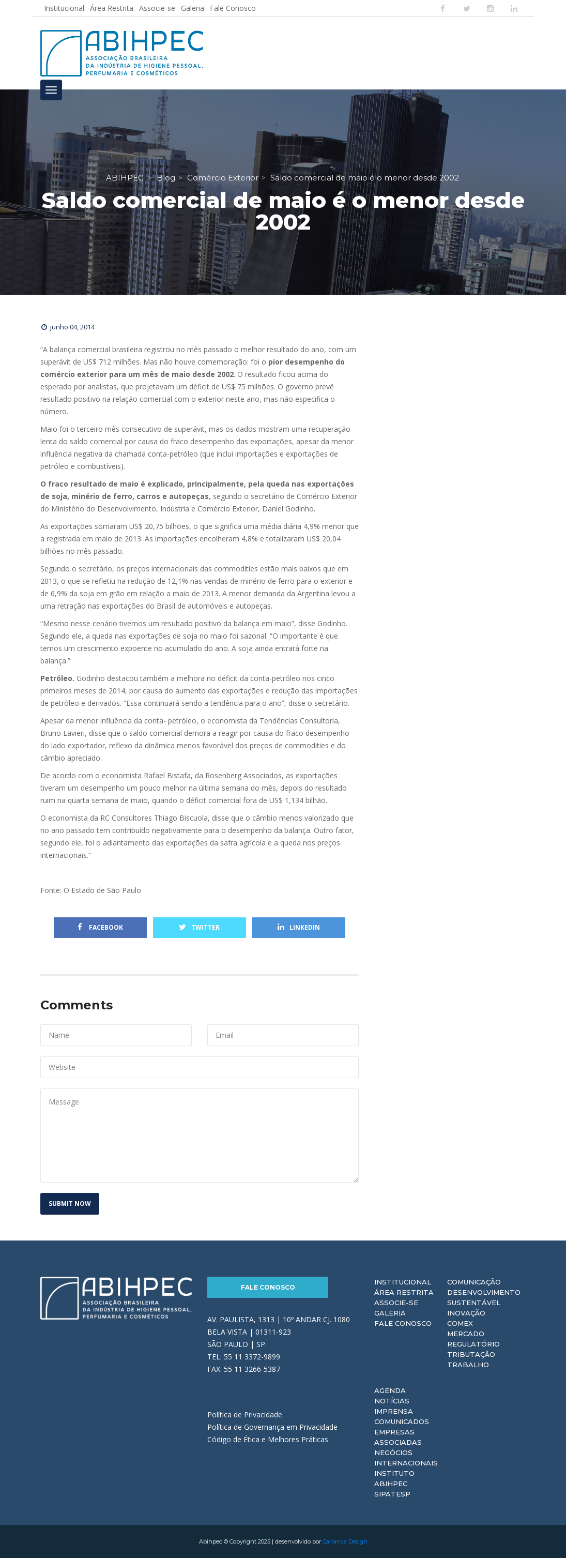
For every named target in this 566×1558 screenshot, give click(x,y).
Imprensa (393, 1411)
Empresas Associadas (398, 1437)
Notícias (391, 1401)
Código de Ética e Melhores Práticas (267, 1439)
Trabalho (468, 1364)
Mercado (465, 1333)
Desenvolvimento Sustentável (484, 1297)
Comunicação (474, 1282)
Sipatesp (392, 1494)
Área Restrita (111, 8)
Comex (460, 1323)
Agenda (390, 1390)
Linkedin (299, 927)
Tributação (471, 1354)
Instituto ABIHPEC (394, 1478)
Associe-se (157, 8)
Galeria (192, 8)
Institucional (64, 8)
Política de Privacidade (244, 1414)
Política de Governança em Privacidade (272, 1427)
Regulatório (473, 1344)
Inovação (466, 1313)
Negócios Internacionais (406, 1457)
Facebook (100, 927)
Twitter (199, 927)
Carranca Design (345, 1541)
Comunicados (401, 1421)
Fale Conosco (233, 8)
